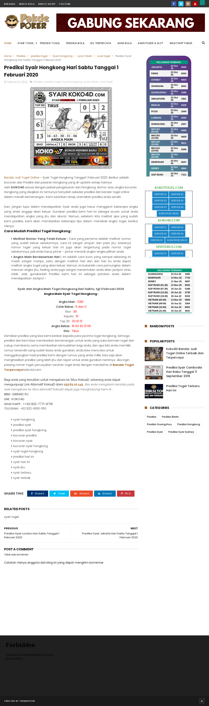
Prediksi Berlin (170, 416)
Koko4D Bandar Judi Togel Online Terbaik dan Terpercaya (185, 353)
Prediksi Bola (75, 43)
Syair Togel (26, 43)
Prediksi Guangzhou (159, 424)
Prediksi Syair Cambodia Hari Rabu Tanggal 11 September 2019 (184, 371)
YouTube (65, 4)
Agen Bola (124, 43)
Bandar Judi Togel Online (21, 177)
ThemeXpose (27, 701)
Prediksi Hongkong (188, 424)
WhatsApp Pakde (181, 43)
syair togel (103, 56)
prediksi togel (39, 56)
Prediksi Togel (50, 43)
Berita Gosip (46, 4)
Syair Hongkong (62, 56)
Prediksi (21, 56)
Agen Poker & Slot (150, 43)
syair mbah (85, 56)
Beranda (10, 4)
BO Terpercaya (100, 43)
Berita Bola (27, 4)
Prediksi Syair (155, 432)
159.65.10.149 (73, 384)
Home (7, 43)
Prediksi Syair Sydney (181, 432)
